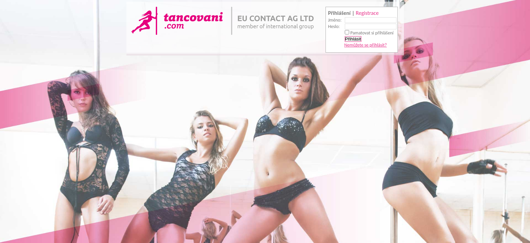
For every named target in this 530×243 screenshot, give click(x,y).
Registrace (367, 12)
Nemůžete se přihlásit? (365, 45)
